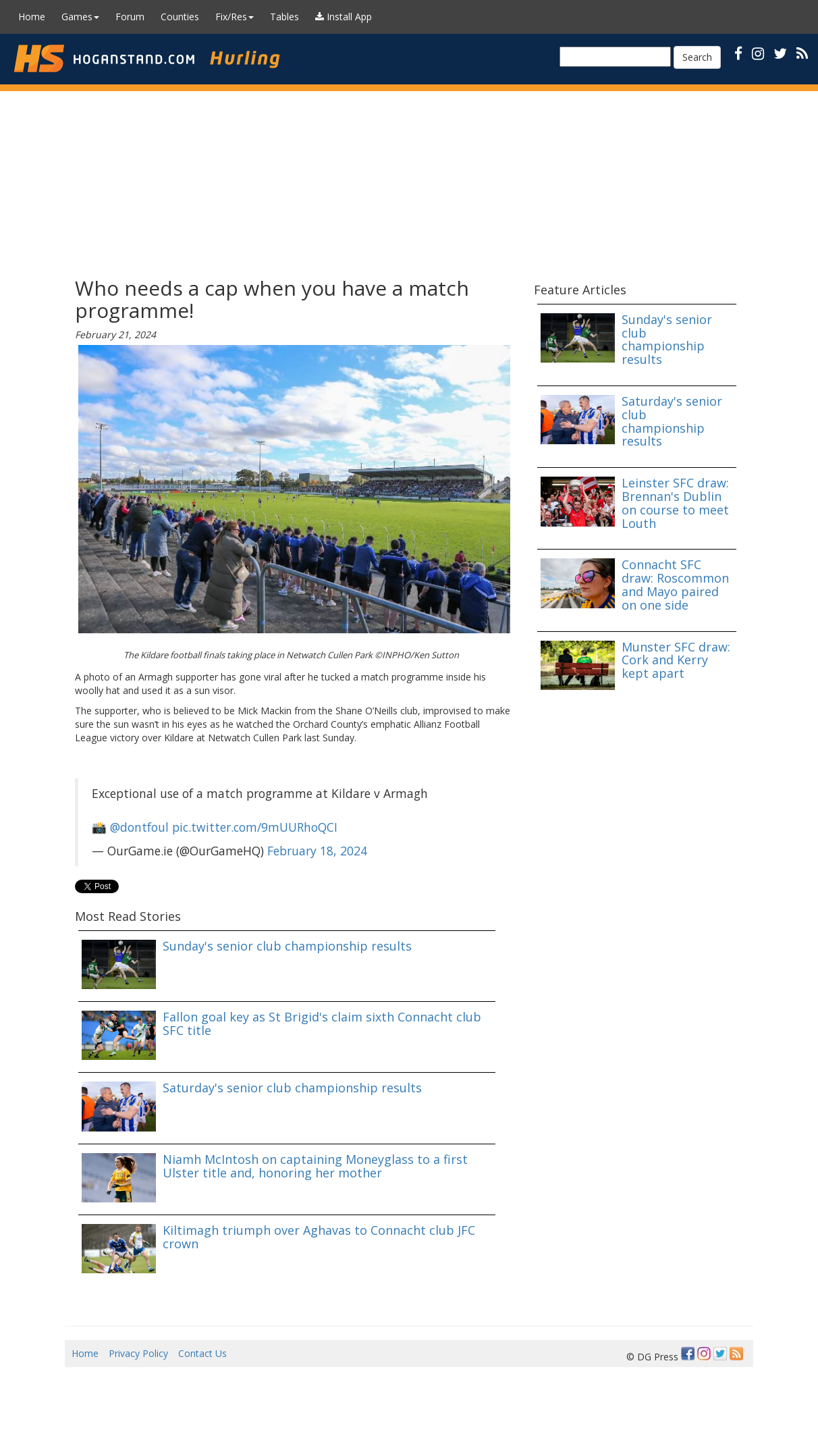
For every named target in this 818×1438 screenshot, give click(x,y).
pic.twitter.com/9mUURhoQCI (254, 827)
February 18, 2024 (317, 851)
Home (31, 16)
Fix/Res (234, 16)
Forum (129, 16)
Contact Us (202, 1353)
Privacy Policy (138, 1353)
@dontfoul (139, 827)
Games (80, 16)
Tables (284, 16)
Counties (180, 16)
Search (697, 57)
